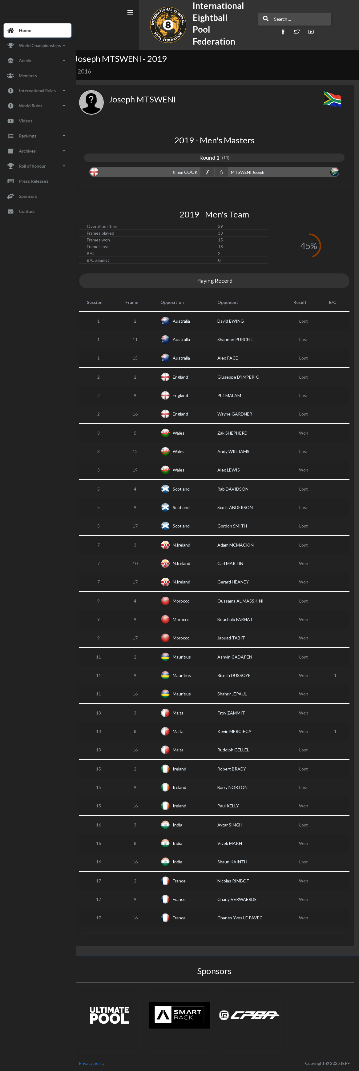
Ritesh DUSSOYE (237, 675)
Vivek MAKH (233, 843)
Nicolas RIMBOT (237, 880)
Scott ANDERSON (238, 507)
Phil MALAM (233, 395)
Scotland (186, 489)
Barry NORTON (236, 787)
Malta (183, 712)
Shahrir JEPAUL (236, 693)
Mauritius (187, 656)
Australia (186, 321)
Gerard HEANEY (236, 581)
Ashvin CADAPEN (238, 656)
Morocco (186, 600)
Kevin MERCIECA (238, 731)
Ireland (185, 768)
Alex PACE (231, 357)
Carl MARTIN (234, 563)
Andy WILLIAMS (237, 451)
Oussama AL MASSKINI (244, 600)
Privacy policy (99, 1063)
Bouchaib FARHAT (238, 619)
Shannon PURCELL (239, 339)
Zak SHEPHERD (236, 433)
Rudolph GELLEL (237, 749)
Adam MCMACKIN (239, 544)
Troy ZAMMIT (235, 712)
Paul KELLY (232, 805)
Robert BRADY (235, 768)
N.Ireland (187, 544)
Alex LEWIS (232, 469)
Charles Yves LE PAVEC (243, 917)
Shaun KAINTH (236, 861)
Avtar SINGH (233, 824)
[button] (252, 32)
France (184, 880)
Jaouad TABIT (235, 637)
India (183, 824)
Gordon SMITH (236, 525)
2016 (92, 71)
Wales (184, 433)
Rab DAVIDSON (236, 489)
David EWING (234, 321)
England (185, 377)
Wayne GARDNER (238, 413)
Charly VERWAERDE (240, 899)
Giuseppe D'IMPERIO (242, 377)
